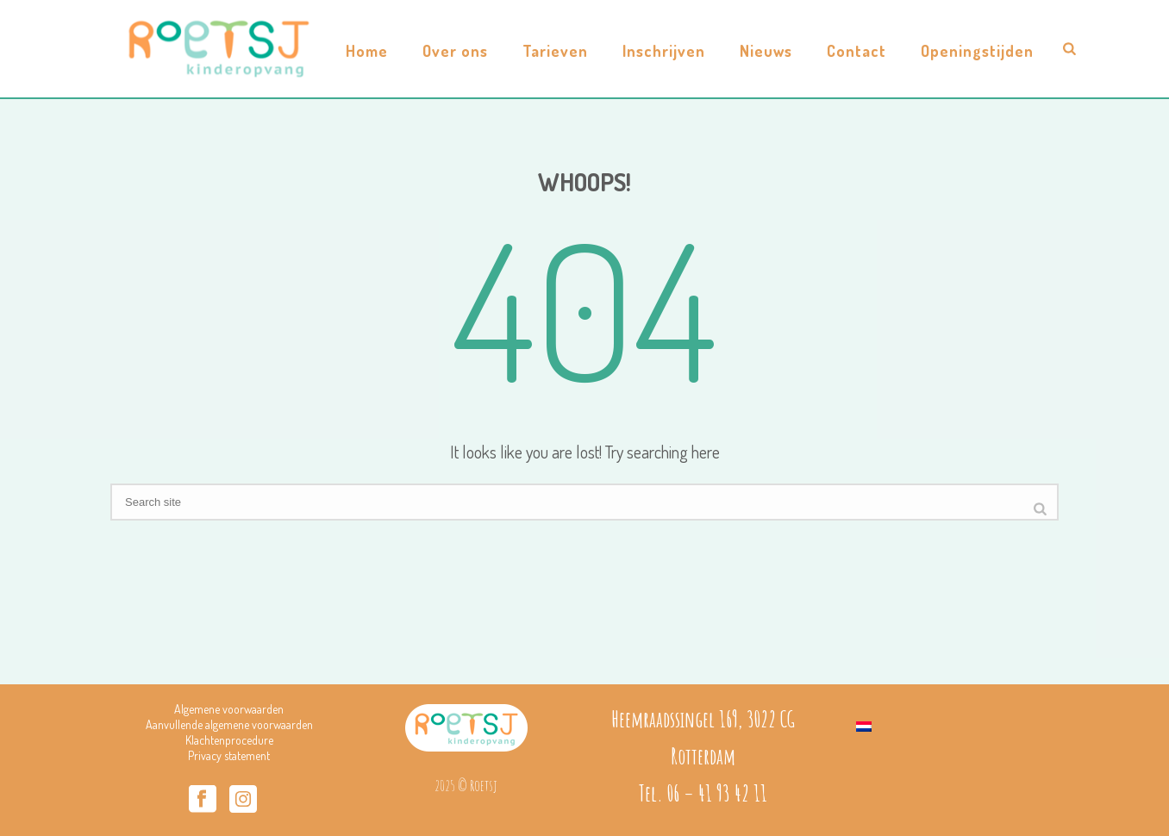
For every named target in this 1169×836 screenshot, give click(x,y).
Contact (856, 50)
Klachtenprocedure (229, 740)
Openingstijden (977, 50)
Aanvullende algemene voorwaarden (229, 724)
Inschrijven (663, 50)
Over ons (455, 50)
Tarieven (555, 50)
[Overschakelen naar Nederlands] (863, 723)
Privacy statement (229, 755)
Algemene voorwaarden (229, 709)
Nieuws (766, 50)
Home (367, 50)
